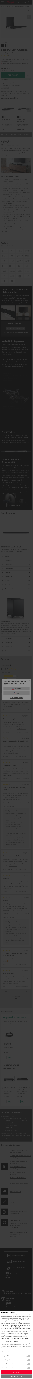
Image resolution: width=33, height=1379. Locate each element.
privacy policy (25, 1346)
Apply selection (16, 1376)
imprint (5, 1348)
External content (6, 1368)
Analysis (4, 1356)
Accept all (16, 1372)
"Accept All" (8, 1335)
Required (4, 1351)
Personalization (6, 1364)
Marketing (5, 1360)
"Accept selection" (14, 1341)
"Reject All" (17, 1326)
